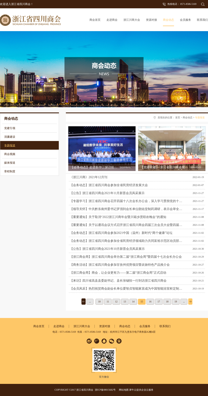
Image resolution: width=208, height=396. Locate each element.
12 (116, 301)
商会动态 (187, 117)
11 (108, 301)
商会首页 (95, 19)
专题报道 (200, 117)
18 (167, 301)
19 (176, 301)
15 (142, 301)
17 (159, 301)
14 (133, 301)
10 (99, 301)
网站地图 (123, 390)
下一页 (190, 301)
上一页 (83, 301)
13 (125, 301)
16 (150, 301)
